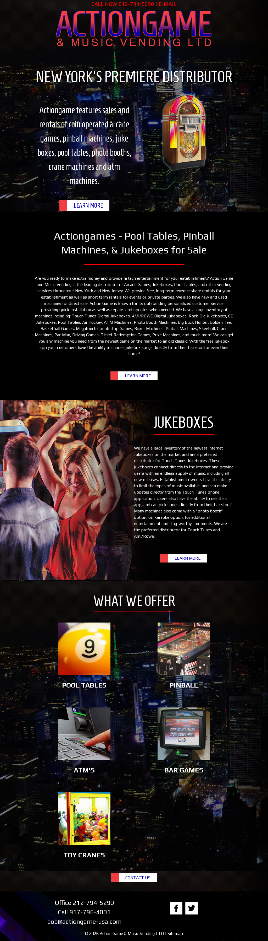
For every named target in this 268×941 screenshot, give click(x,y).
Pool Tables (185, 284)
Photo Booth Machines (155, 322)
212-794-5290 (136, 4)
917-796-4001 (90, 912)
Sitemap (175, 933)
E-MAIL (167, 4)
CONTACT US (137, 877)
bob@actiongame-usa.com (84, 921)
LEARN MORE (88, 205)
